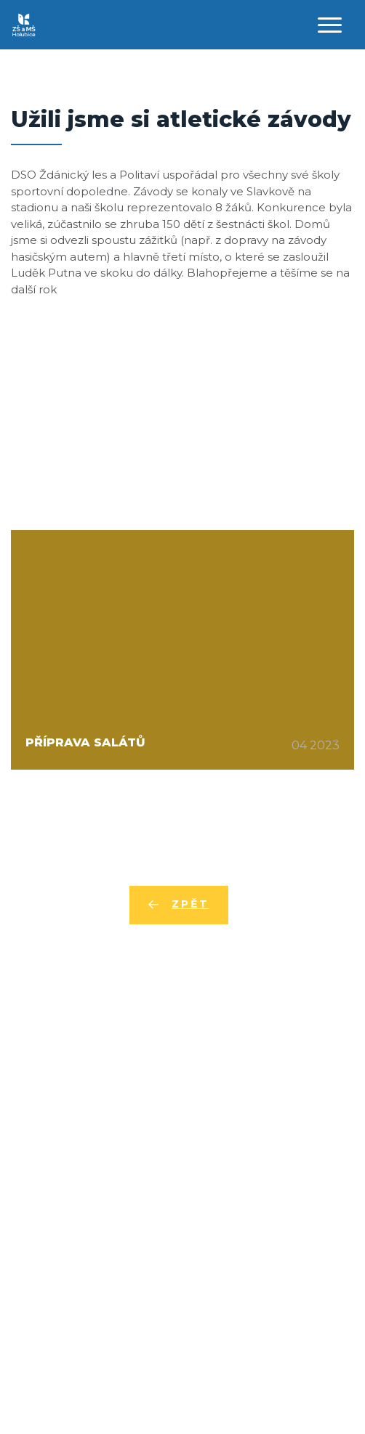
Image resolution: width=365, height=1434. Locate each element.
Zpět (190, 903)
